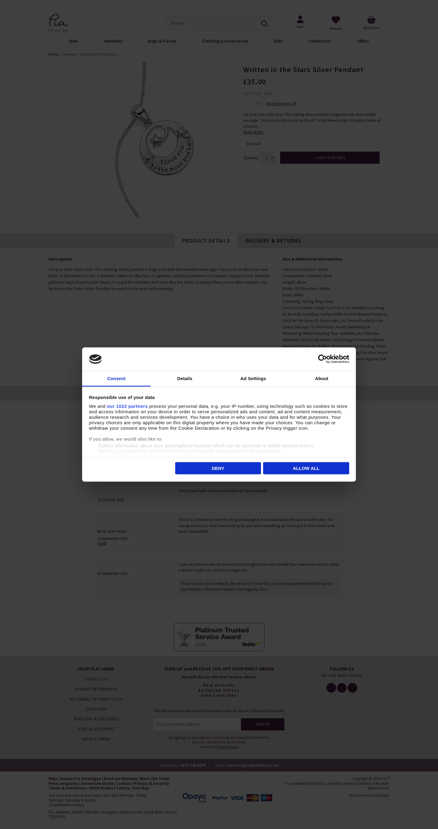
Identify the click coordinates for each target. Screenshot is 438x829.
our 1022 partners (127, 405)
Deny (218, 468)
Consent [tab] (116, 378)
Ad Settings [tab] (253, 378)
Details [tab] (185, 378)
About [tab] (321, 378)
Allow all (306, 468)
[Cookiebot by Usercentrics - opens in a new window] (322, 359)
